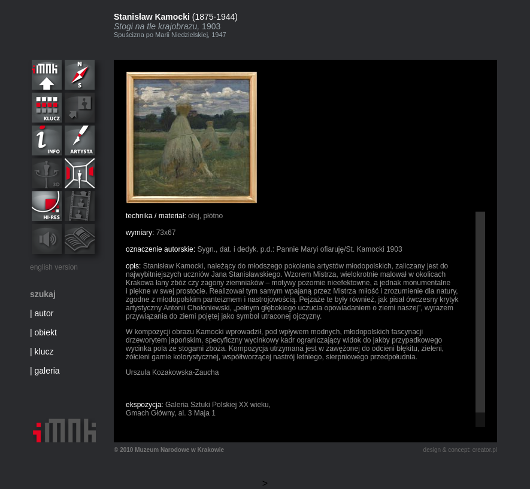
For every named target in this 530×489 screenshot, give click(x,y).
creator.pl (485, 450)
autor (44, 313)
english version (54, 267)
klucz (44, 351)
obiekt (46, 332)
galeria (47, 370)
